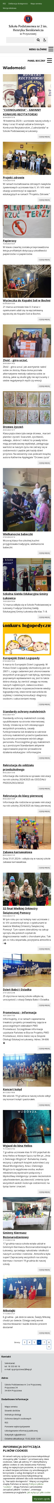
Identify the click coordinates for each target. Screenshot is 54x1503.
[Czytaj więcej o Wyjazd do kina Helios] (44, 1192)
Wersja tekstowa (9, 8)
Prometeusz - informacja (19, 1012)
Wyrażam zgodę (42, 1498)
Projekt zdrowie (13, 177)
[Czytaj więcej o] (44, 136)
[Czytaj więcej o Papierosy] (44, 259)
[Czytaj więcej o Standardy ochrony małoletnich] (44, 757)
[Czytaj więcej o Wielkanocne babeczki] (44, 553)
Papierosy (9, 241)
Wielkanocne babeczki (18, 534)
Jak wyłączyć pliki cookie (39, 1492)
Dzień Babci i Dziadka (17, 989)
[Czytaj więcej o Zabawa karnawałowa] (44, 867)
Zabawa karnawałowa (17, 852)
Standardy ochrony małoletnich (24, 711)
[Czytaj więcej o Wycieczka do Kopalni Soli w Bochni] (44, 319)
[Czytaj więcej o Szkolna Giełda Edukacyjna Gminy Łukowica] (44, 617)
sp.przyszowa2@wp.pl (21, 1369)
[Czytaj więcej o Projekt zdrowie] (44, 199)
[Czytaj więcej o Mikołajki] (44, 1332)
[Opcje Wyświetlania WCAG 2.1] (45, 40)
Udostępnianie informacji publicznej (21, 1430)
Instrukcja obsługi (13, 1414)
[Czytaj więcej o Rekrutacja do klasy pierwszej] (44, 811)
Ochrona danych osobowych (18, 1418)
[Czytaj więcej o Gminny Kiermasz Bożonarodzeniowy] (44, 1269)
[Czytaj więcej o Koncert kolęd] (44, 1104)
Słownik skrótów (12, 1410)
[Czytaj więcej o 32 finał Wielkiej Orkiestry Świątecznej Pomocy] (44, 948)
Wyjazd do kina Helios (17, 1146)
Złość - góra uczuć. (15, 360)
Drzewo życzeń (13, 427)
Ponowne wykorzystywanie (17, 1426)
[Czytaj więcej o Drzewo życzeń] (44, 462)
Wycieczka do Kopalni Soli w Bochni (26, 300)
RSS (4, 4)
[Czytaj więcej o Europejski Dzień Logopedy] (44, 704)
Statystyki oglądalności (15, 1434)
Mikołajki (9, 1310)
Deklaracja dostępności (18, 4)
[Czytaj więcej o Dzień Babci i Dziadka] (44, 1005)
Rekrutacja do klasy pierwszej (23, 796)
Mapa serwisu (36, 4)
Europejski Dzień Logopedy (21, 658)
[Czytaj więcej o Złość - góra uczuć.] (44, 386)
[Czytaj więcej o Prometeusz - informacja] (44, 1048)
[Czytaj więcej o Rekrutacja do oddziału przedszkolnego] (44, 788)
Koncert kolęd (12, 1089)
